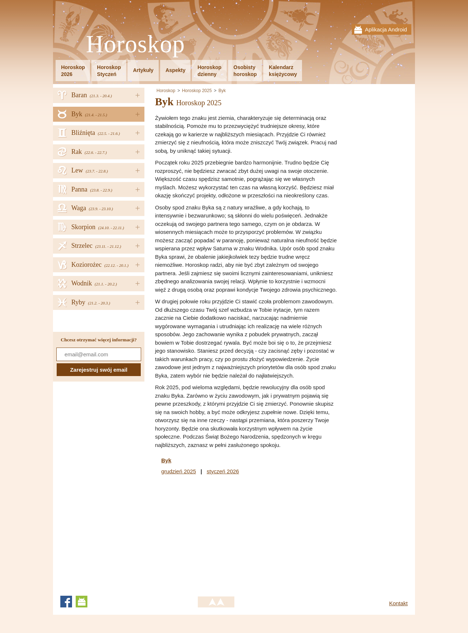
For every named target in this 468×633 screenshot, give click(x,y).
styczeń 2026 (223, 471)
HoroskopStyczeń (109, 70)
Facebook (66, 601)
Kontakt (398, 603)
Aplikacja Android (386, 29)
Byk (222, 90)
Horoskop (135, 44)
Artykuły (143, 70)
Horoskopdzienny (209, 70)
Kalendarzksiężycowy (283, 70)
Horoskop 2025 (197, 90)
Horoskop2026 (73, 70)
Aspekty (175, 70)
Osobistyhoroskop (245, 70)
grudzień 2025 (178, 471)
